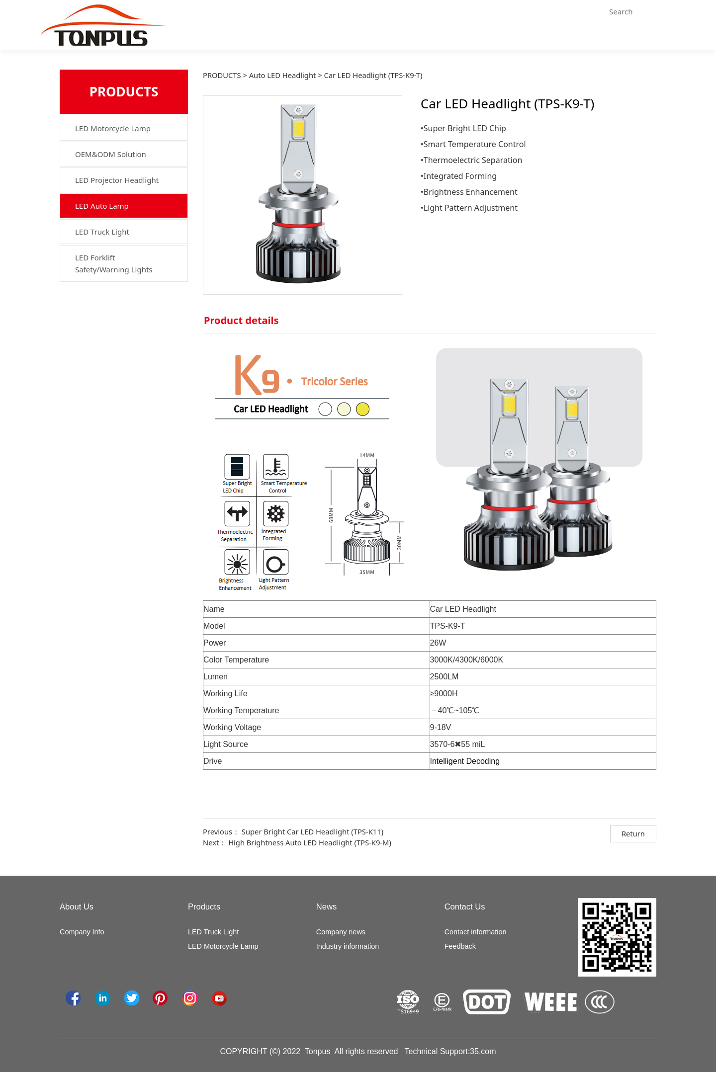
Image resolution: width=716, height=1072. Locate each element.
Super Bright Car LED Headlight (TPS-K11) (312, 831)
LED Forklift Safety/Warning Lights (114, 263)
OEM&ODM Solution (110, 154)
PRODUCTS (222, 75)
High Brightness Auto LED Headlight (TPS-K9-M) (309, 842)
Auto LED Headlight (282, 75)
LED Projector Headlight (117, 180)
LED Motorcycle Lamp (113, 128)
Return (633, 833)
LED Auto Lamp (102, 206)
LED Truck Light (102, 232)
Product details (241, 320)
